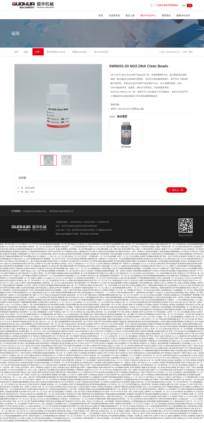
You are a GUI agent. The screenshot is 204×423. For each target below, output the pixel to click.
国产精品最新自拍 (141, 303)
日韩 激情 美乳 (123, 286)
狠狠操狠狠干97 (145, 255)
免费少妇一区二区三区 (19, 400)
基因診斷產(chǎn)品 (55, 53)
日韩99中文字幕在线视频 (85, 342)
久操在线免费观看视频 (194, 245)
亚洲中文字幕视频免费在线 (78, 385)
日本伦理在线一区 (119, 318)
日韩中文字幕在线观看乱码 (16, 294)
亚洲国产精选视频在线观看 (170, 364)
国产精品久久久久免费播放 (26, 328)
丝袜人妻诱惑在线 (135, 354)
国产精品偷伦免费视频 (46, 272)
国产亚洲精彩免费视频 (35, 402)
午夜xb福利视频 (116, 255)
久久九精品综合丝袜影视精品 (128, 267)
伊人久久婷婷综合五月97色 (88, 373)
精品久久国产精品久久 (133, 248)
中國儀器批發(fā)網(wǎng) (34, 212)
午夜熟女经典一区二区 (169, 248)
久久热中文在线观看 (15, 371)
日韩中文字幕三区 (100, 325)
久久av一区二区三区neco (102, 371)
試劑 (185, 53)
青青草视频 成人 (23, 330)
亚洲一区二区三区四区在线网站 (128, 347)
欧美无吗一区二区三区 (98, 282)
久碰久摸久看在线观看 (127, 279)
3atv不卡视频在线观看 (170, 388)
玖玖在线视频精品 (190, 332)
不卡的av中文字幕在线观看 (123, 332)
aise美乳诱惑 (37, 325)
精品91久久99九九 (143, 330)
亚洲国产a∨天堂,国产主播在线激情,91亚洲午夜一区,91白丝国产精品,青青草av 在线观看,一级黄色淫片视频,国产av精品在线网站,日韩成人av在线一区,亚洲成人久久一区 (63, 243)
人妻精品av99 (53, 289)
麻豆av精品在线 (172, 347)
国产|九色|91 (154, 272)
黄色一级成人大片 (72, 270)
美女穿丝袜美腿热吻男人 (151, 323)
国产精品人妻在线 (81, 294)
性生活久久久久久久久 (131, 320)
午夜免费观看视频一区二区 (182, 308)
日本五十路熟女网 (83, 398)
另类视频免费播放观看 (105, 296)
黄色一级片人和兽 (130, 393)
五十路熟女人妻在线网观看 (158, 344)
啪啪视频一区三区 (60, 245)
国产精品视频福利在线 (181, 289)
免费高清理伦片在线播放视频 (163, 255)
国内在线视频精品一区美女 (124, 308)
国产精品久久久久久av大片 (95, 248)
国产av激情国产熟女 (90, 311)
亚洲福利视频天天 (53, 340)
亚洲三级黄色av (10, 250)
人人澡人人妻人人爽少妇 (72, 311)
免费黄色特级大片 (33, 315)
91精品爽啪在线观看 (140, 272)
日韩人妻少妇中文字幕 (183, 303)
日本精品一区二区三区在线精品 (169, 373)
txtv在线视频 (192, 270)
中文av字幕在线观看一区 (117, 325)
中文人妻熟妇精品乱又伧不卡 (119, 282)
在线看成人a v (165, 395)
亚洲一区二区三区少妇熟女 (72, 313)
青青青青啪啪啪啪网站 (98, 385)
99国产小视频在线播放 (88, 369)
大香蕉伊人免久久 (159, 284)
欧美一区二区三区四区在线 (103, 303)
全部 (16, 53)
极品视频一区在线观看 (142, 270)
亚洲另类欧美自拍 (97, 398)
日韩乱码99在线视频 (167, 272)
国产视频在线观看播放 (11, 257)
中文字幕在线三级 (29, 361)
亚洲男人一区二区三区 (134, 289)
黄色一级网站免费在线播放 (153, 286)
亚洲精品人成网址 (123, 412)
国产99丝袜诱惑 (103, 255)
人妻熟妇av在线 (94, 359)
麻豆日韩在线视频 (168, 265)
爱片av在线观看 (170, 286)
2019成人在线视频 (187, 262)
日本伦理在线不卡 (157, 414)
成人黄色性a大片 (6, 277)
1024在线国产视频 (127, 383)
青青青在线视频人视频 (151, 248)
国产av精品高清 (15, 260)
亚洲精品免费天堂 (161, 332)
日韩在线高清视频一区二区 (19, 279)
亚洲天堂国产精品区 (180, 282)
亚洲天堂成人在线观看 (109, 359)
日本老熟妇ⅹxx (95, 340)
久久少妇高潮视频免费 (30, 260)
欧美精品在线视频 (19, 337)
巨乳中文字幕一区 (61, 260)
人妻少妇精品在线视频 (37, 262)
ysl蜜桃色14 (96, 378)
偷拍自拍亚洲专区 (185, 248)
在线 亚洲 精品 (66, 284)
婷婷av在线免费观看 (72, 274)
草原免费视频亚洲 (50, 417)
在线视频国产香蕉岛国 (184, 306)
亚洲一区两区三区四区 (35, 286)
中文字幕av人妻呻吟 (89, 347)
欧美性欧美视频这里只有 (26, 250)
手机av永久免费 (137, 282)
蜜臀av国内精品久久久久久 (34, 359)
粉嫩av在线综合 (35, 356)
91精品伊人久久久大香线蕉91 (175, 337)
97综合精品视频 (67, 340)
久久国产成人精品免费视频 (111, 284)
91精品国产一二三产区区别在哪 (72, 248)
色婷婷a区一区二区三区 (51, 284)
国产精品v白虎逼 (80, 291)
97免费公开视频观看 (129, 284)
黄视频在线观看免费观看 (104, 272)
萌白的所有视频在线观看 (89, 306)
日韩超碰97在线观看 (133, 395)
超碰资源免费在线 (193, 260)
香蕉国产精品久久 (54, 262)
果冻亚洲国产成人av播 (115, 248)
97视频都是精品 (47, 315)
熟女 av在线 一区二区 (129, 245)
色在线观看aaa (136, 277)
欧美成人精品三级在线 (37, 383)
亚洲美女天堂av (168, 303)
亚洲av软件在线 (44, 328)
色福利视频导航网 (157, 407)
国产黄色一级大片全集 (154, 337)
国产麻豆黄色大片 (95, 291)
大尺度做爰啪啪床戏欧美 (36, 253)
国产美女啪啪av (54, 265)
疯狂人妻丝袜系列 (190, 407)
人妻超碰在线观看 (86, 335)
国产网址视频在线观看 (122, 262)
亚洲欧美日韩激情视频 (176, 405)
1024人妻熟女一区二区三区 (15, 315)
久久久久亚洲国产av (175, 250)
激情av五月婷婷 (67, 332)
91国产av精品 (186, 364)
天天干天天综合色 (142, 308)
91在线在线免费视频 (33, 301)
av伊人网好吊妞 (115, 250)
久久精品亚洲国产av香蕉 (184, 267)
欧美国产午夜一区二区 (51, 325)
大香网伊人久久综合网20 (36, 299)
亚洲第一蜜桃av (115, 405)
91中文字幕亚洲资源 (81, 340)
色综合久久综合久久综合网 (188, 279)
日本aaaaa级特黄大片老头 (84, 332)
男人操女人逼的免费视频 (22, 325)
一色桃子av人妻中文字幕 (140, 414)
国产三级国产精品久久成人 (176, 270)
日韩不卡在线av (109, 354)
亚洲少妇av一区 (115, 260)
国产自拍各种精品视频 (22, 342)
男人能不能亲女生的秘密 (83, 325)
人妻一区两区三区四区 (123, 272)
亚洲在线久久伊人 (143, 407)
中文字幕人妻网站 (189, 361)
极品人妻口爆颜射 (82, 315)
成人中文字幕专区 (57, 318)
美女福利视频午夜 (24, 296)
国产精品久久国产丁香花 (188, 347)
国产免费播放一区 (47, 260)
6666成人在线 (188, 410)
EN (184, 5)
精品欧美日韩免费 (59, 296)
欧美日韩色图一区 (153, 369)
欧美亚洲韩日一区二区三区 (120, 277)
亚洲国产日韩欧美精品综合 (103, 330)
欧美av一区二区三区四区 (120, 361)
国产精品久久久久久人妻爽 (163, 267)
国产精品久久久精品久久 (77, 245)
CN (189, 5)
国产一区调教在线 (91, 257)
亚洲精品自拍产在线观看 (91, 364)
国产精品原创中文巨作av (71, 402)
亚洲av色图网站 (62, 250)
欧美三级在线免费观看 (66, 398)
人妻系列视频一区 (106, 306)
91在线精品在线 (146, 267)
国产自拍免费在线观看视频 (97, 405)
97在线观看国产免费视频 (190, 296)
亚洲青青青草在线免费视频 (13, 267)
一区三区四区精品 (161, 340)
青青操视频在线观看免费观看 (17, 318)
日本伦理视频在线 (145, 284)
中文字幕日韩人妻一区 (194, 274)
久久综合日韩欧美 (176, 393)
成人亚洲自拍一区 (191, 250)
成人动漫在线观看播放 (124, 270)
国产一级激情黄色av (138, 294)
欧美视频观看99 (64, 323)
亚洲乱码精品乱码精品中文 (112, 364)
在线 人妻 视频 (127, 315)
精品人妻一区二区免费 (75, 286)
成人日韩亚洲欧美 (44, 376)
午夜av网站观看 (20, 248)
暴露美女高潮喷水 (140, 344)
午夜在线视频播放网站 (12, 417)
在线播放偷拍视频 (34, 320)
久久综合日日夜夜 (154, 265)
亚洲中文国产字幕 (176, 340)
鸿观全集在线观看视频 (167, 320)
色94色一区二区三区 (75, 257)
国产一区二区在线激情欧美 (55, 277)
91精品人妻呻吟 (144, 393)
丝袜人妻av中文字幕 (106, 311)
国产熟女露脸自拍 (74, 364)
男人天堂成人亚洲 (23, 395)
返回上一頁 (177, 191)
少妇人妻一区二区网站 (63, 354)
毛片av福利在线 (155, 388)
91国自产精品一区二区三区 (166, 315)
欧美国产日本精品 (68, 262)
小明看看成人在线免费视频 (160, 308)
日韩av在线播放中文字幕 (191, 311)
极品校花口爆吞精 (18, 340)
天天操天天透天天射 (136, 301)
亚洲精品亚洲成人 (188, 301)
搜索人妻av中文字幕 (55, 255)
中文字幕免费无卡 (93, 284)
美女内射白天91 (25, 393)
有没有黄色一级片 (27, 369)
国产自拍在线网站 (11, 308)
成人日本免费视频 (87, 274)
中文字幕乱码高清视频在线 (144, 315)
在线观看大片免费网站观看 (125, 330)
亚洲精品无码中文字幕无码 (13, 414)
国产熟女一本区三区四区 (169, 257)
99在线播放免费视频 (117, 417)
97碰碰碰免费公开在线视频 (179, 344)
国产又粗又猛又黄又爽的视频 (53, 270)
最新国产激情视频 (67, 371)
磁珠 (191, 53)
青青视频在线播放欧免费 (187, 328)
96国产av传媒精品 (80, 354)
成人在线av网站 (89, 313)
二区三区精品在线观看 (131, 398)
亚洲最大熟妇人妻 (164, 349)
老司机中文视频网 (52, 248)
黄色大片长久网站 (164, 260)
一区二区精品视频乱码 (163, 274)
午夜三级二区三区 (135, 390)
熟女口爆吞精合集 (72, 369)
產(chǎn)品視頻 (101, 53)
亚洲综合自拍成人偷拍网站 (171, 361)
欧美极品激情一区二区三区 (29, 332)
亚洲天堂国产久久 (152, 371)
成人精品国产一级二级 (190, 381)
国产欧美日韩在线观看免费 (67, 378)
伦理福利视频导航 (40, 306)
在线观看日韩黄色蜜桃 (72, 255)
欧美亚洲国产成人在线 (75, 407)
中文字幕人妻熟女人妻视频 (127, 313)
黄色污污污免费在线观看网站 (84, 301)
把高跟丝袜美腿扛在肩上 (23, 352)
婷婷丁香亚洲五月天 (149, 373)
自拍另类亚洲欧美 (94, 245)
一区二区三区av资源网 (107, 257)
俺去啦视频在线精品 (81, 282)
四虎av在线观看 (151, 253)
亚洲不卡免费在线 (16, 270)
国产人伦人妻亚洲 (120, 390)
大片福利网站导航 (191, 378)
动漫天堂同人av (151, 349)
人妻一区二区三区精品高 (9, 376)
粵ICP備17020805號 (89, 235)
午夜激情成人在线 (65, 301)
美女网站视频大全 (88, 250)
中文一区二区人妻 (60, 257)
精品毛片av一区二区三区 (18, 381)
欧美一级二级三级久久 (8, 245)
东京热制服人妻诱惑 (150, 306)
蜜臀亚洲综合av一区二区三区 (66, 349)
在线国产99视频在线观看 (149, 257)
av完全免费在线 (171, 277)
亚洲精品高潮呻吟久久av (136, 318)
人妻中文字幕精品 (146, 376)
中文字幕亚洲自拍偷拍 (193, 349)
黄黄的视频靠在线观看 (172, 311)
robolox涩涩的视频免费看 (154, 301)
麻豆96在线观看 (177, 335)
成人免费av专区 (147, 417)
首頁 (163, 53)
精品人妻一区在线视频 (104, 402)
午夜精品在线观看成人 (171, 296)
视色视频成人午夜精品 (136, 337)
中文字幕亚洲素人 (159, 313)
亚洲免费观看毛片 (50, 398)
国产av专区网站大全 (84, 262)
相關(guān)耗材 (79, 53)
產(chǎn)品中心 (173, 53)
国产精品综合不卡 (25, 274)
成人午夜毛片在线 (90, 323)
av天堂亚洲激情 (105, 318)
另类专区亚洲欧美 (165, 400)
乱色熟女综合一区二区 (107, 412)
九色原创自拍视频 (27, 289)
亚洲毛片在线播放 (120, 373)
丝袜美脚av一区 (75, 250)
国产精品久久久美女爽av (74, 279)
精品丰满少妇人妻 (34, 323)
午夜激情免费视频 (83, 410)
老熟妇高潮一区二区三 (75, 296)
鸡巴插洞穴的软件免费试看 (63, 361)
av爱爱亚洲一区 (97, 410)
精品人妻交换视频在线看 (30, 344)
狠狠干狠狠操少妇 (11, 274)
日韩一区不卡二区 (68, 410)
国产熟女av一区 (139, 291)
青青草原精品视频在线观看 (102, 262)
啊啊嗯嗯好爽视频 (130, 366)
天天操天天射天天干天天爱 (88, 344)
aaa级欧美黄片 (43, 303)
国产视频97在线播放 (55, 274)
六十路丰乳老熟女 (147, 250)
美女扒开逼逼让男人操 (73, 299)
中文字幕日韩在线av (130, 299)
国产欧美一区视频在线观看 (80, 390)
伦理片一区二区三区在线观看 (128, 257)
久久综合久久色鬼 (184, 286)
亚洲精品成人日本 (191, 323)
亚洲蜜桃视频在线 (11, 332)
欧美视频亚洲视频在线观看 (132, 260)
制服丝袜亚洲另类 (118, 400)
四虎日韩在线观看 (74, 347)
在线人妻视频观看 (102, 277)
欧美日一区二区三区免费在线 (47, 282)
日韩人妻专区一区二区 (149, 320)
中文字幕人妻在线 (121, 306)
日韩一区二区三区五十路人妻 (43, 393)
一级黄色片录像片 (130, 364)
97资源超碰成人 (152, 262)
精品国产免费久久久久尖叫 (153, 328)
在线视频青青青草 (130, 381)
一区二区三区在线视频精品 (89, 270)
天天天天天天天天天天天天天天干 (153, 359)
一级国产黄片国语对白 (113, 398)
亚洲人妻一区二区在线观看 (182, 330)
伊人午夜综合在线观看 (34, 412)
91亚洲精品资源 (166, 371)
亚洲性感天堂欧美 (114, 349)
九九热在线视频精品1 (51, 400)
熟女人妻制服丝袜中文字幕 (84, 253)
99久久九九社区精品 (39, 255)
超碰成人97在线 (104, 376)
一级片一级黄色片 (137, 253)
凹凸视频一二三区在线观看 (89, 414)
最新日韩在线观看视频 (177, 376)
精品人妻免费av (59, 369)
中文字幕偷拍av (67, 253)
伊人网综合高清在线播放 (105, 253)
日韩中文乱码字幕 (53, 253)
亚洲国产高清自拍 (87, 277)
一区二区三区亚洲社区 (134, 400)
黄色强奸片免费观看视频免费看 (25, 303)
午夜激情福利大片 (24, 255)
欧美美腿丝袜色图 (183, 265)
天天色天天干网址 (109, 340)
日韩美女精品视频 (135, 419)
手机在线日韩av (112, 279)
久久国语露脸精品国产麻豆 (93, 299)
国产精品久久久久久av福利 (64, 315)
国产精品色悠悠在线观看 (17, 366)
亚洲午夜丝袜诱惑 (49, 320)
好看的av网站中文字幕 (32, 270)
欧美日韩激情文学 (150, 400)
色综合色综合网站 (153, 291)
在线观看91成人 (167, 291)
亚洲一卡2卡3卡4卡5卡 (114, 393)
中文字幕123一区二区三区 (28, 245)
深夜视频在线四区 (165, 282)
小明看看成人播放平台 (43, 369)
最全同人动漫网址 (164, 419)
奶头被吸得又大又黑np (47, 267)
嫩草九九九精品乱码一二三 (98, 294)
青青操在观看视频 (180, 412)
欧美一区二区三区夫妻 (185, 320)
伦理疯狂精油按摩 (55, 311)
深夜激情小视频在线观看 (83, 289)
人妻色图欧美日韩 (43, 308)
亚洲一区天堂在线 (175, 332)
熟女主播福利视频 (71, 414)
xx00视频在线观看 (122, 369)
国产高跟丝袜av (91, 296)
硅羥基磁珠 (30, 189)
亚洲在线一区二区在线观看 (106, 313)
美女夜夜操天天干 (41, 352)
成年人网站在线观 (96, 315)
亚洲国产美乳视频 (57, 328)
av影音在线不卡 (179, 371)
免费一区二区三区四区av (41, 296)
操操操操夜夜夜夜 (103, 366)
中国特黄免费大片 (89, 419)
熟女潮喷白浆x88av (122, 253)
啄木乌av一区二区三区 (124, 296)
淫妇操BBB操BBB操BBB (74, 318)
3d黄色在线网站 (109, 291)
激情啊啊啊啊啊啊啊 (45, 361)
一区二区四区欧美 (178, 245)
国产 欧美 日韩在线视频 (35, 291)
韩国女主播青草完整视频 (144, 332)
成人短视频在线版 (58, 308)
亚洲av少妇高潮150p (111, 383)
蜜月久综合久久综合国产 (85, 272)
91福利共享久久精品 (146, 245)
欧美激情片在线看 (186, 257)
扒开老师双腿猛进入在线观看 (37, 311)
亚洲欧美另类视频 (9, 255)
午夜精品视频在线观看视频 (168, 253)
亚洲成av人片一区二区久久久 (86, 265)
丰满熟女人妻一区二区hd (25, 282)
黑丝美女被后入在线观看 (56, 366)
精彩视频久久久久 (139, 265)
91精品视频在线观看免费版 (169, 262)
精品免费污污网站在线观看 (14, 311)
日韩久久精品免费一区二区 (106, 267)
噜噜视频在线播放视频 (97, 320)
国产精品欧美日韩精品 (54, 414)
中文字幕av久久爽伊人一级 (22, 306)
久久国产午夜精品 (54, 313)
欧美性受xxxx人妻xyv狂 (46, 250)
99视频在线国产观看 (102, 400)
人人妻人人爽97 (67, 291)
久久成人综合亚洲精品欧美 (50, 332)
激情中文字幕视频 (135, 306)
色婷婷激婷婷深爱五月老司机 (23, 265)
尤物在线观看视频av (34, 284)
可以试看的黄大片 (136, 352)
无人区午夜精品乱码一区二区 (124, 274)
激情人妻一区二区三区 (16, 412)
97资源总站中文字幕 (72, 395)
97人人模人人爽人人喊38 (15, 284)
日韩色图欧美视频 (150, 282)
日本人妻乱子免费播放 (119, 356)
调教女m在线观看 (138, 262)
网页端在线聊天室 (13, 344)
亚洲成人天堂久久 (67, 265)
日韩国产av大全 (41, 265)
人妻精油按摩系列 (165, 289)
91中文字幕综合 (33, 337)
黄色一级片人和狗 (13, 369)
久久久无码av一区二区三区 (39, 318)
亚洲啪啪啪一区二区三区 (65, 272)
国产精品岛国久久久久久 (69, 335)
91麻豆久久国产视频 (21, 277)
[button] (18, 109)
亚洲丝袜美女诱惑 (169, 356)
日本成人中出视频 (31, 267)
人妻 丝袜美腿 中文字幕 (119, 419)
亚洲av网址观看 (27, 364)
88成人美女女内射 (91, 318)
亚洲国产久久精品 (154, 294)
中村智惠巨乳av (20, 320)
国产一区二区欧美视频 (108, 286)
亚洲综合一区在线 (184, 315)
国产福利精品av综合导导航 (85, 267)
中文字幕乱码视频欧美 (183, 255)
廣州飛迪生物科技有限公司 (61, 212)
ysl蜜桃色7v (118, 381)
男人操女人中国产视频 (37, 410)
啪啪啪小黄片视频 (59, 376)
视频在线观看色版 (81, 320)
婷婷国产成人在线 (174, 284)
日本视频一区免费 (72, 308)
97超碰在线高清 (182, 272)
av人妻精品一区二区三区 (83, 303)
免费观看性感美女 (77, 352)
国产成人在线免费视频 (173, 407)
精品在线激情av (49, 422)
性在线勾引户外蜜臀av (103, 332)
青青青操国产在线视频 (27, 308)
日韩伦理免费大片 (21, 262)
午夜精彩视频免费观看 (19, 383)
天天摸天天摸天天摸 (130, 255)
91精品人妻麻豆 (161, 250)
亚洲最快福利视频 (7, 342)
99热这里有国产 (77, 323)
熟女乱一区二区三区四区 (84, 400)
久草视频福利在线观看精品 (127, 340)
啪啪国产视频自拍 (119, 323)
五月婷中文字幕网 (63, 356)
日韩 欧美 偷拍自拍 (72, 328)
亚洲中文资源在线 (7, 320)
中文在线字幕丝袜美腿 (105, 352)
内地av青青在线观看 (168, 369)
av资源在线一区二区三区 (118, 337)
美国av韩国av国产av (163, 245)
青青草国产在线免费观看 (111, 245)
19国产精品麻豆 (41, 289)
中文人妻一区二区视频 (124, 291)
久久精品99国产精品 (67, 330)
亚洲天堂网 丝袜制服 (50, 301)
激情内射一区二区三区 (169, 366)
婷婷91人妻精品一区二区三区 (40, 381)
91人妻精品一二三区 (44, 257)
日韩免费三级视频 (89, 255)
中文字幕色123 (185, 253)
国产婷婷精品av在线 (168, 354)
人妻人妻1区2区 (79, 393)
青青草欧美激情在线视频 (33, 335)
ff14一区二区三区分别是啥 (35, 340)
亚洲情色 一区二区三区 (36, 248)
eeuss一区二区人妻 (49, 323)
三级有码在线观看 (103, 361)
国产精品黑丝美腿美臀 (77, 260)
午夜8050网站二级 (108, 270)
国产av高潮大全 (194, 337)
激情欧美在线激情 (19, 253)
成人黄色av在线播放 (146, 340)
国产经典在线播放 (171, 328)
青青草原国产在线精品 (150, 385)
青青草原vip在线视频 (52, 291)
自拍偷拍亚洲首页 (19, 390)
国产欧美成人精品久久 (106, 347)
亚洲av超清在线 (51, 359)
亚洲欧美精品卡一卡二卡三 (97, 337)
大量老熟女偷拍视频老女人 (59, 390)
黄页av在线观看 (156, 296)
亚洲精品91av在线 (120, 371)
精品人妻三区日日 (179, 260)
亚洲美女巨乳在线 (150, 260)
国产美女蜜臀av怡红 (28, 257)
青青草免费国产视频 (166, 352)
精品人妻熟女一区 (40, 274)
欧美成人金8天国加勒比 (145, 274)
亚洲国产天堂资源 (132, 376)
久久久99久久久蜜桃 (154, 318)
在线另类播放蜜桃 (45, 245)
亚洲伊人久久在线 (7, 248)
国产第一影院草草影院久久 (59, 352)
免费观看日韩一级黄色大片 (97, 260)
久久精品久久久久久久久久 (54, 279)
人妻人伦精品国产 (47, 405)
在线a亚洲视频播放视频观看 (153, 277)
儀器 (26, 53)
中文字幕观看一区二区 (58, 364)
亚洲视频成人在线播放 (16, 301)
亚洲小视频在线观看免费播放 (62, 294)
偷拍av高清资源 (90, 352)
